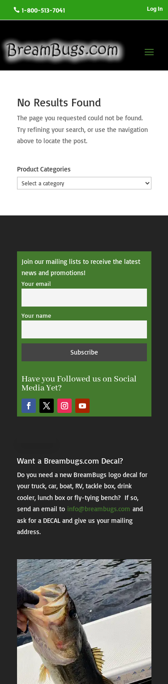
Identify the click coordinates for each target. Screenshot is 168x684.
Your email (36, 283)
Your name (36, 315)
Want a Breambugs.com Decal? (70, 460)
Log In (155, 8)
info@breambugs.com (98, 508)
